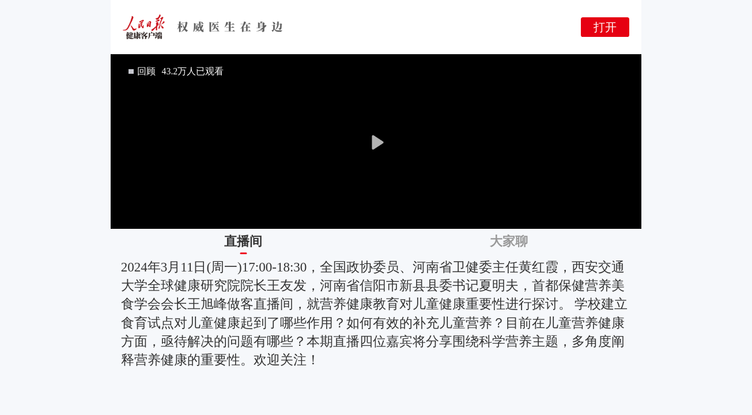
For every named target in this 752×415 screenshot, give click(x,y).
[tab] (243, 241)
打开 (605, 27)
